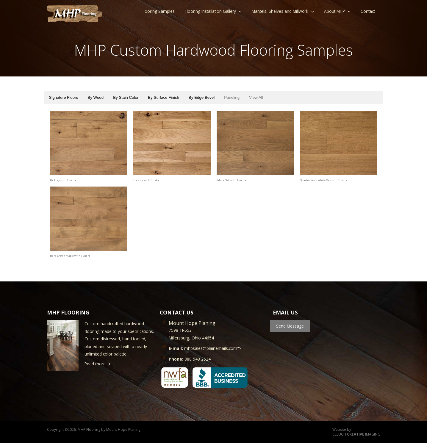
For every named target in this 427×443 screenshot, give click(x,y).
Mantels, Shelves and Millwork (280, 11)
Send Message (290, 326)
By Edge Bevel (202, 97)
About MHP (334, 11)
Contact (368, 11)
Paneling (232, 97)
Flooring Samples (158, 11)
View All (256, 97)
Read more (95, 364)
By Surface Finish (163, 97)
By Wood (95, 97)
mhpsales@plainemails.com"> (205, 348)
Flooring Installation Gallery (210, 11)
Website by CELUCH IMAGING (356, 432)
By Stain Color (125, 97)
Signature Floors (63, 97)
